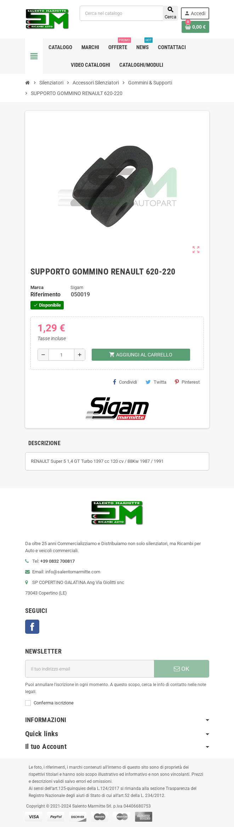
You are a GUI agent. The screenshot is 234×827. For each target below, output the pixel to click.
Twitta (155, 382)
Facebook (32, 627)
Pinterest (187, 382)
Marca (37, 287)
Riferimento (45, 294)
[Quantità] (61, 354)
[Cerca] (129, 13)
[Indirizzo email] (89, 669)
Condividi (125, 382)
